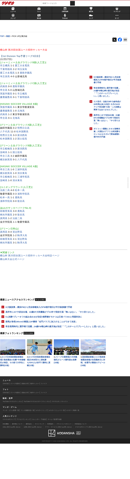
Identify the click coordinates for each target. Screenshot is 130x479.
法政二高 (6, 190)
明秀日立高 (25, 128)
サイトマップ (39, 459)
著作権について (17, 459)
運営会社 (29, 459)
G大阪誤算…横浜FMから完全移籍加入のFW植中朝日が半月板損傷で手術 (40, 307)
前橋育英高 (7, 211)
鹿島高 (20, 197)
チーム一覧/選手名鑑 (54, 454)
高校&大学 (24, 419)
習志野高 (19, 232)
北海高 (22, 111)
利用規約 (50, 459)
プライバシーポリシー (64, 459)
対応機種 (6, 459)
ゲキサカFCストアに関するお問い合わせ (88, 462)
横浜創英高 (7, 159)
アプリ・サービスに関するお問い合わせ (58, 462)
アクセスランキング (23, 454)
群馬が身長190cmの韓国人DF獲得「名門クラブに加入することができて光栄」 (43, 328)
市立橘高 (6, 65)
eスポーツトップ (41, 445)
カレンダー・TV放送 (39, 454)
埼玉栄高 (23, 69)
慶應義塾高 (7, 97)
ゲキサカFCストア (9, 454)
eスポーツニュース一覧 (57, 445)
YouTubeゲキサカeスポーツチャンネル (37, 437)
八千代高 (6, 131)
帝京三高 (6, 156)
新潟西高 (23, 135)
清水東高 (23, 173)
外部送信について (81, 459)
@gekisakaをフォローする (104, 180)
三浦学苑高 (22, 169)
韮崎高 (5, 152)
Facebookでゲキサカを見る (105, 185)
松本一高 (21, 190)
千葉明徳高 (7, 69)
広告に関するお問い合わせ (11, 462)
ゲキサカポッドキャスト (60, 437)
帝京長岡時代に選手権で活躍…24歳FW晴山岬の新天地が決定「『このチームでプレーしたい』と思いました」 (44, 334)
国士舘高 (23, 139)
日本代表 (6, 419)
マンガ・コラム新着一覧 (11, 445)
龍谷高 (22, 201)
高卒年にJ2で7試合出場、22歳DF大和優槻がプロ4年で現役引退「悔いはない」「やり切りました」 (43, 313)
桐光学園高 (7, 215)
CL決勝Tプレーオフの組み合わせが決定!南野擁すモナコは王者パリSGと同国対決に (44, 321)
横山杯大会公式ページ (13, 259)
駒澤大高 (23, 235)
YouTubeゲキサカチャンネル (12, 437)
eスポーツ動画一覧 (73, 445)
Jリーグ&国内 (15, 419)
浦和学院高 (25, 194)
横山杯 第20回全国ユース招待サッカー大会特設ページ (31, 255)
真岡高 (5, 218)
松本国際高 (24, 131)
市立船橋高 (7, 149)
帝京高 (5, 90)
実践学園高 (7, 94)
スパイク (44, 419)
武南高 (5, 86)
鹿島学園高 (27, 73)
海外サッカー (34, 419)
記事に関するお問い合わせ (33, 462)
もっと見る (42, 300)
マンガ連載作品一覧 (27, 445)
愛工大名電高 (23, 65)
